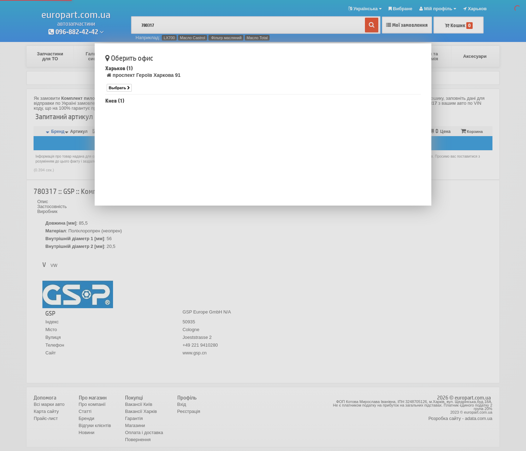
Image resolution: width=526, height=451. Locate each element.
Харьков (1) (119, 68)
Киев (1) (114, 100)
